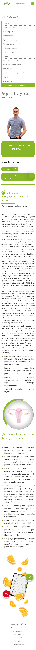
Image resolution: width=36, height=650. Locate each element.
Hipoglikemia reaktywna (11, 40)
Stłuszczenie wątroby (10, 48)
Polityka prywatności (18, 631)
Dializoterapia (7, 69)
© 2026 (18, 624)
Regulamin (18, 641)
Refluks (5, 56)
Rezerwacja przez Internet (19, 176)
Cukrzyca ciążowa (9, 28)
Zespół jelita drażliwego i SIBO (13, 73)
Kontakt (10, 169)
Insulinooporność (9, 32)
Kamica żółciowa (8, 52)
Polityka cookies (18, 634)
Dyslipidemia (7, 81)
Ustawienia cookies (18, 638)
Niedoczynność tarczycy (11, 61)
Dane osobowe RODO (18, 628)
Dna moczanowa (8, 44)
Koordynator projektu (18, 644)
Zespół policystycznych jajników (14, 85)
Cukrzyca (6, 23)
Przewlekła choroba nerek (12, 65)
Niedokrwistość (8, 36)
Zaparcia (6, 77)
